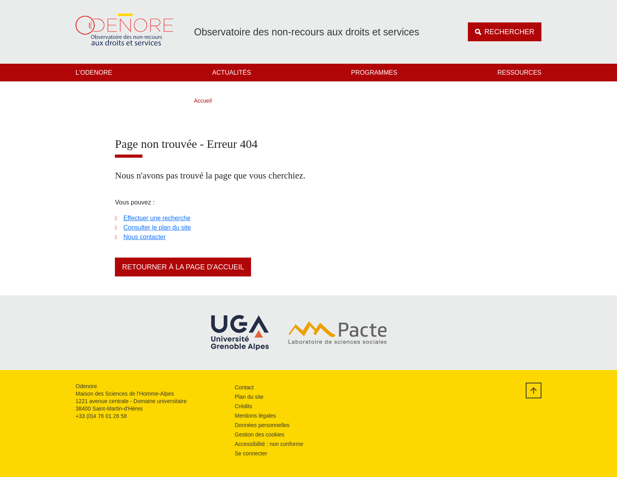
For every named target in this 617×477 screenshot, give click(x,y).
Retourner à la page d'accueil (183, 267)
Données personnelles (262, 425)
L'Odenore (94, 72)
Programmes (374, 72)
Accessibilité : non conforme (269, 444)
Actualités (231, 72)
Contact (244, 387)
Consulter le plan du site (157, 227)
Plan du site (249, 397)
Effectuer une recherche (156, 218)
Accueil (203, 101)
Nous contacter (144, 237)
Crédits (243, 406)
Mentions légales (255, 416)
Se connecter (251, 453)
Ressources (519, 72)
